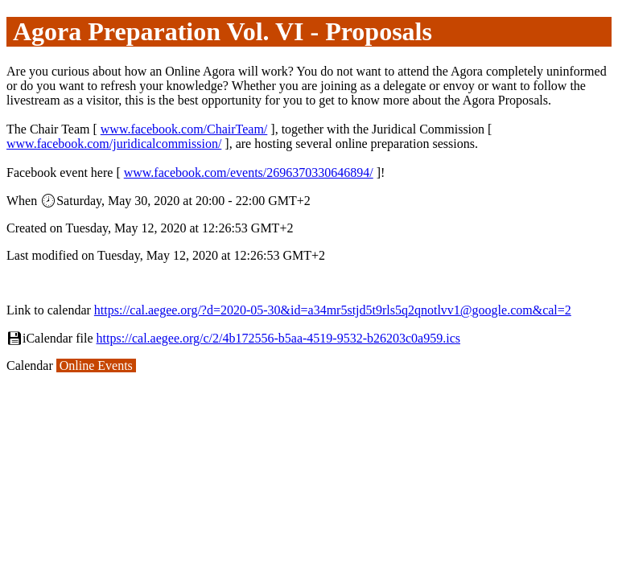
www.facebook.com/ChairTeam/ (184, 129)
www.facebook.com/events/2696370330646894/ (248, 172)
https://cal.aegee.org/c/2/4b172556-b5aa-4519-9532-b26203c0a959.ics (278, 338)
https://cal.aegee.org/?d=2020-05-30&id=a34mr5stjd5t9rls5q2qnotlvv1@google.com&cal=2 (332, 310)
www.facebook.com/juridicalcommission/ (113, 143)
